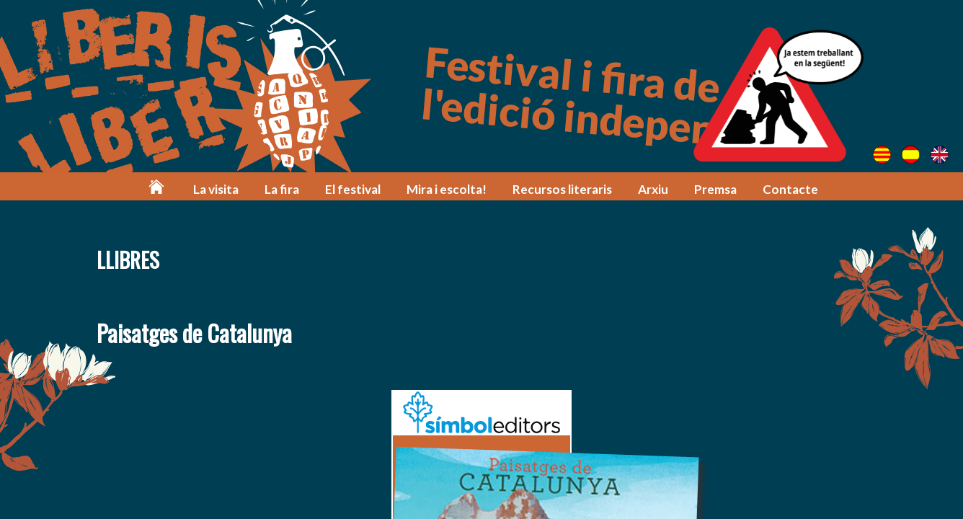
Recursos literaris (562, 189)
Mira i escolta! (447, 189)
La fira (282, 189)
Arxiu (653, 189)
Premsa (715, 189)
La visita (216, 189)
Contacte (790, 189)
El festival (353, 189)
